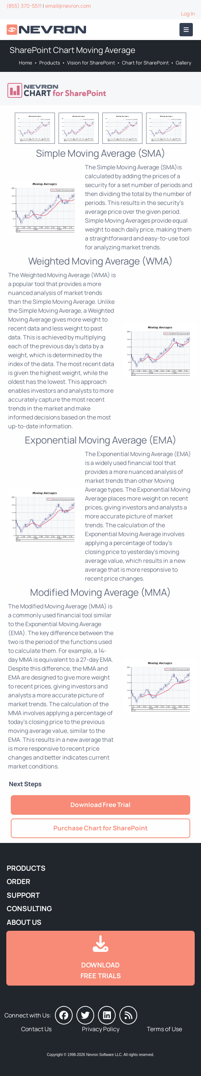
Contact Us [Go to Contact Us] (36, 1029)
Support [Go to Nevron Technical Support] (23, 895)
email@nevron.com (68, 5)
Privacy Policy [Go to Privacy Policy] (100, 1029)
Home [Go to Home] (25, 62)
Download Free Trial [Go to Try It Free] (100, 804)
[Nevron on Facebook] (64, 1015)
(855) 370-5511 (24, 5)
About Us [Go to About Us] (24, 922)
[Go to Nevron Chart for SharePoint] (100, 90)
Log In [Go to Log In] (188, 13)
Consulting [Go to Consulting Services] (29, 908)
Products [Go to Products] (49, 62)
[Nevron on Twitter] (85, 1015)
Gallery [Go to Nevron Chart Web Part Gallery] (183, 62)
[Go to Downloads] (100, 958)
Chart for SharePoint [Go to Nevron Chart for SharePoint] (145, 62)
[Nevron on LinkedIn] (107, 1015)
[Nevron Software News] (128, 1015)
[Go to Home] (47, 30)
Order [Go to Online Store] (18, 881)
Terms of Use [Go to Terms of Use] (164, 1029)
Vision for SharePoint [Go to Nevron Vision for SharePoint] (91, 62)
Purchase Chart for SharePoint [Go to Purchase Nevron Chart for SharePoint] (100, 828)
